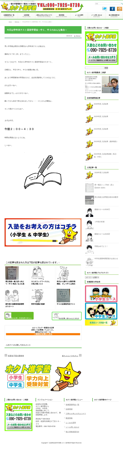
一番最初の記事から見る (43, 334)
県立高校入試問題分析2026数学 (106, 197)
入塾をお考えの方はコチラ (76, 414)
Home (10, 21)
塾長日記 (17, 21)
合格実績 (69, 409)
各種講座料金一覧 (72, 405)
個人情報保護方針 (72, 432)
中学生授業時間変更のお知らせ (106, 258)
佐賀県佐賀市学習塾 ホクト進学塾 (59, 443)
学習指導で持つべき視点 (18, 315)
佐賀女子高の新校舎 (16, 356)
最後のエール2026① (102, 209)
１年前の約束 (100, 222)
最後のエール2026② (102, 234)
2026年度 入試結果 (102, 172)
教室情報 (69, 418)
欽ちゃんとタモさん (66, 316)
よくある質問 (71, 423)
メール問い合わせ (72, 427)
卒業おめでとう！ (101, 246)
